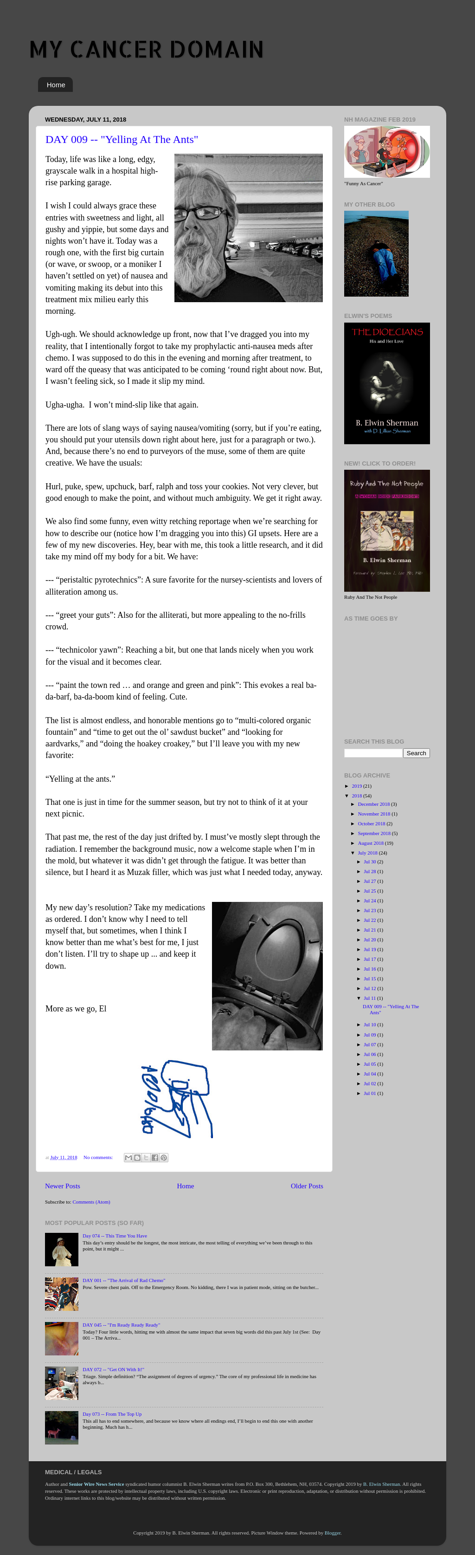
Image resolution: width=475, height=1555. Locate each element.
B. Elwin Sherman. (382, 1484)
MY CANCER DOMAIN (146, 48)
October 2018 (372, 823)
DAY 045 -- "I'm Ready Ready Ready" (121, 1325)
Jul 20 (371, 939)
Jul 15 (371, 978)
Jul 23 (371, 910)
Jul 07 (371, 1044)
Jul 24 (371, 900)
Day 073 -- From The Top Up (112, 1414)
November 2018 (375, 813)
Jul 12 (371, 988)
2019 (357, 786)
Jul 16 (371, 969)
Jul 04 (371, 1073)
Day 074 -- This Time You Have (115, 1235)
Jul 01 (371, 1093)
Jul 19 (371, 949)
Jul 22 (371, 920)
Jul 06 (371, 1054)
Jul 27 (371, 881)
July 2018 (368, 852)
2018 (357, 795)
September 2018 (375, 833)
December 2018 (374, 804)
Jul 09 (371, 1034)
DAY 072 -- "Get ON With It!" (113, 1369)
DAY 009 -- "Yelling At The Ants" (122, 139)
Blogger (332, 1533)
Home (56, 85)
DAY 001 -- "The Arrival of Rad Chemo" (124, 1280)
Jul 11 (370, 998)
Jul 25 (371, 891)
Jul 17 (371, 959)
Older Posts (307, 1186)
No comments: (98, 1157)
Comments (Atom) (91, 1202)
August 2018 (371, 843)
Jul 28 (371, 871)
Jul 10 (371, 1024)
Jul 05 (371, 1064)
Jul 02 (371, 1083)
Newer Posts (62, 1186)
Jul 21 (371, 930)
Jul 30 (371, 861)
